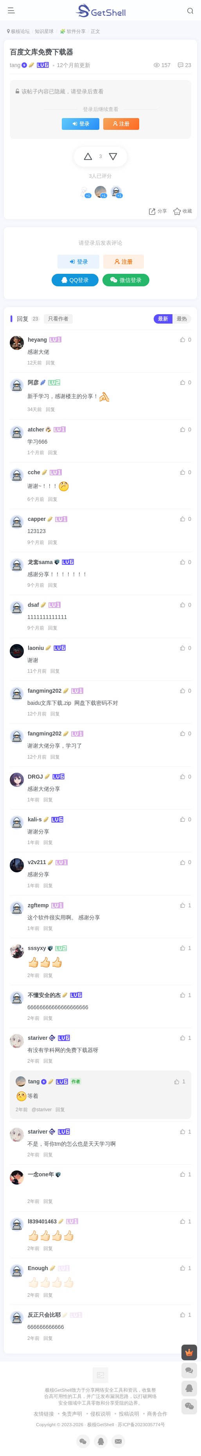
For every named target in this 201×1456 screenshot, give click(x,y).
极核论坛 (18, 31)
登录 (80, 124)
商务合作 (157, 1414)
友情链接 (44, 1414)
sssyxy (37, 948)
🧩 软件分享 (72, 31)
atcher (36, 429)
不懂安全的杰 (44, 995)
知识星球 (44, 31)
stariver (38, 1038)
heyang (37, 340)
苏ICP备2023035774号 (141, 1424)
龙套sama (40, 562)
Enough (38, 1268)
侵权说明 (100, 1414)
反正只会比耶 (44, 1315)
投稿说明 (129, 1414)
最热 (182, 319)
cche (34, 472)
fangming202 (44, 691)
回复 (50, 363)
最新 (163, 319)
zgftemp (38, 905)
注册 (121, 124)
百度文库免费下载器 (41, 52)
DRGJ (35, 777)
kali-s (35, 819)
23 (184, 65)
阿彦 (33, 382)
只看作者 (58, 319)
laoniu (36, 648)
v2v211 (37, 862)
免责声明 (72, 1414)
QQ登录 (75, 280)
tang (15, 65)
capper (37, 519)
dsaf (33, 605)
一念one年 (41, 1174)
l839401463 (42, 1221)
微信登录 (126, 280)
